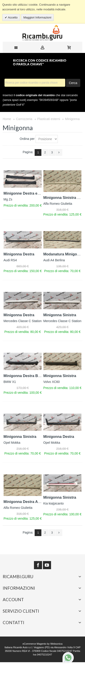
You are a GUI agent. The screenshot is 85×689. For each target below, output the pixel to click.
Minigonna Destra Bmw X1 (27, 376)
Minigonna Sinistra (59, 315)
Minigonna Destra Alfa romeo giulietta (36, 502)
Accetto (12, 17)
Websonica (56, 643)
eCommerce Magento (34, 643)
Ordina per (27, 139)
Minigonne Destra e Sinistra (28, 193)
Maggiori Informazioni (37, 17)
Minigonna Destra (19, 254)
